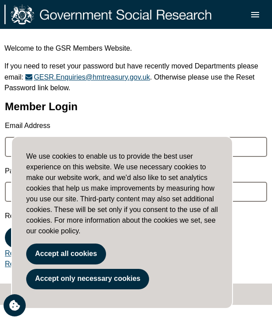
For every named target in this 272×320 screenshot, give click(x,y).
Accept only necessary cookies (87, 278)
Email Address (27, 125)
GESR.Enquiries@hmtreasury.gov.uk (92, 77)
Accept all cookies (66, 253)
